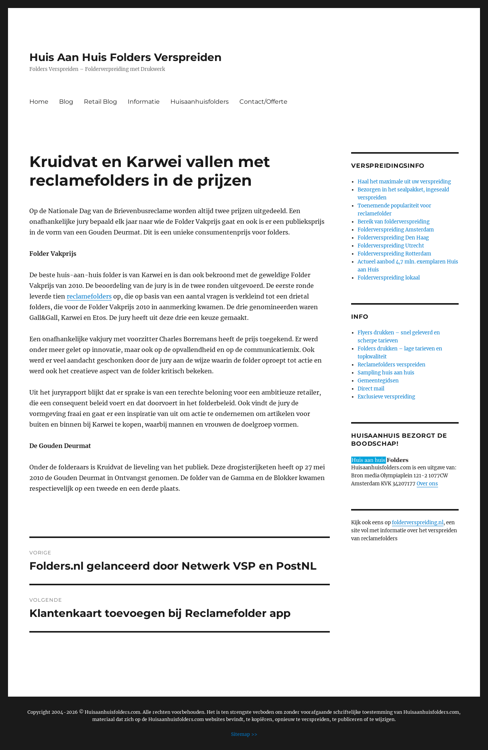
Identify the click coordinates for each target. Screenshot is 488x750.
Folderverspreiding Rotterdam (394, 254)
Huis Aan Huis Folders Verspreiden (125, 57)
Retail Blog (100, 101)
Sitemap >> (244, 734)
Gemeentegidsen (378, 380)
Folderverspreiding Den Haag (393, 237)
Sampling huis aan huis (386, 372)
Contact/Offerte (263, 101)
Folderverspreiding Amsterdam (396, 229)
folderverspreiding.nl (417, 522)
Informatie (144, 101)
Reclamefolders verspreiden (391, 364)
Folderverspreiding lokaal (389, 278)
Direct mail (371, 388)
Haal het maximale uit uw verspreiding (404, 181)
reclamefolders (89, 296)
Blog (66, 101)
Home (38, 101)
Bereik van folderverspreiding (394, 221)
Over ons (427, 483)
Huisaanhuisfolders (199, 101)
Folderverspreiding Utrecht (391, 246)
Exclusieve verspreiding (386, 396)
